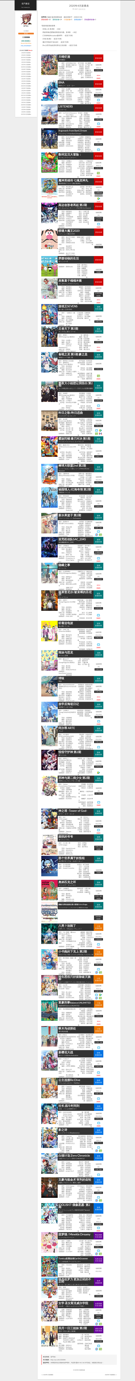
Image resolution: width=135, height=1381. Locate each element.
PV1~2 (98, 606)
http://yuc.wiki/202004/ (58, 1360)
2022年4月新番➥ (26, 90)
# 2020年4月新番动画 (79, 1370)
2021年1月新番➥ (26, 102)
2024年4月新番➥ (26, 71)
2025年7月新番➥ (26, 60)
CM (97, 962)
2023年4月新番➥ (26, 81)
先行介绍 (99, 1339)
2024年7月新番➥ (26, 69)
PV (98, 117)
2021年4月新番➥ (26, 100)
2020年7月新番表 (110, 1374)
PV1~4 (98, 989)
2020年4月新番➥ (26, 109)
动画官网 (98, 65)
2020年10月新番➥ (26, 105)
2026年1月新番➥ (26, 55)
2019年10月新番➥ (26, 114)
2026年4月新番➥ (26, 52)
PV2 (100, 92)
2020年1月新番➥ (26, 112)
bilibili (26, 31)
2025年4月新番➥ (26, 62)
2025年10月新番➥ (26, 57)
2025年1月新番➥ (26, 64)
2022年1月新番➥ (26, 93)
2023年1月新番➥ (26, 83)
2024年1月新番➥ (26, 74)
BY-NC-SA (80, 1362)
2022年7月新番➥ (26, 88)
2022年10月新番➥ (26, 86)
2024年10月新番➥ (26, 67)
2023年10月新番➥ (26, 76)
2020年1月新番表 (47, 1374)
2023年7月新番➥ (26, 78)
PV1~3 (98, 68)
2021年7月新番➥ (26, 97)
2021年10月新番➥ (26, 95)
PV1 (97, 92)
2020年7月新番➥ (26, 107)
